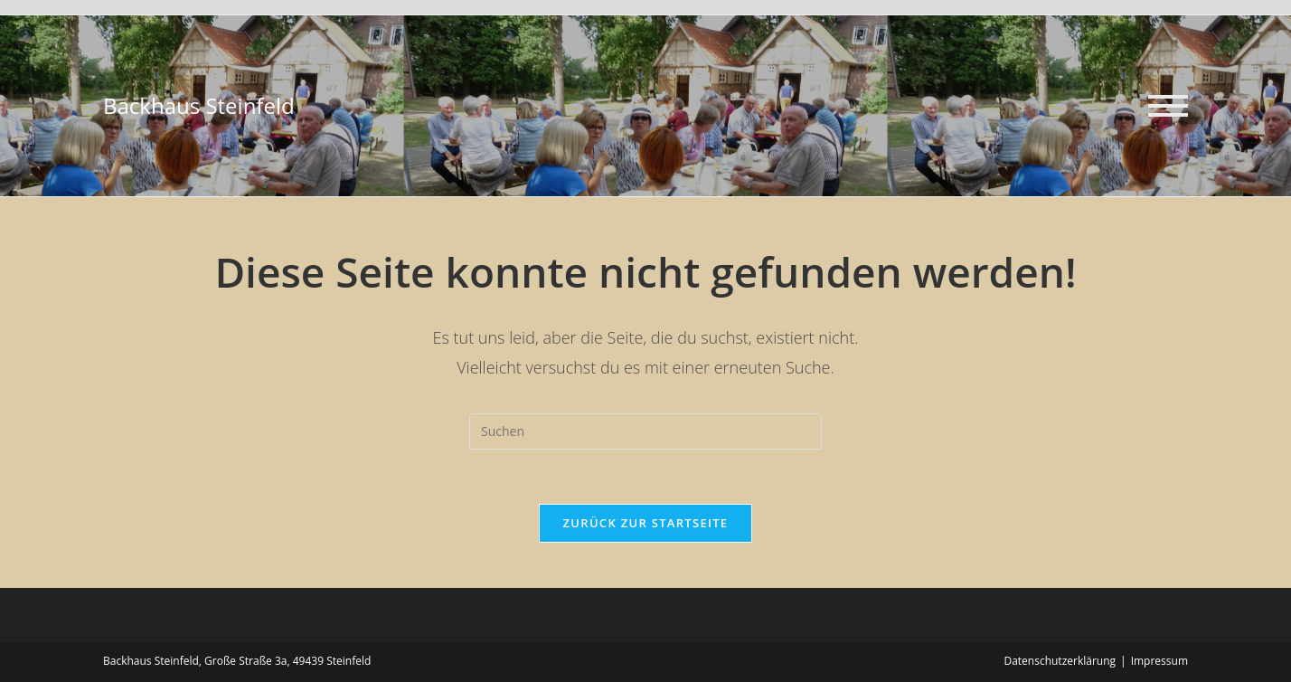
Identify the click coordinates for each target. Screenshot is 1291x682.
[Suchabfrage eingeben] (645, 431)
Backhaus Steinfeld (199, 105)
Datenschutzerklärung (1060, 660)
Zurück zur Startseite (646, 523)
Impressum (1159, 660)
